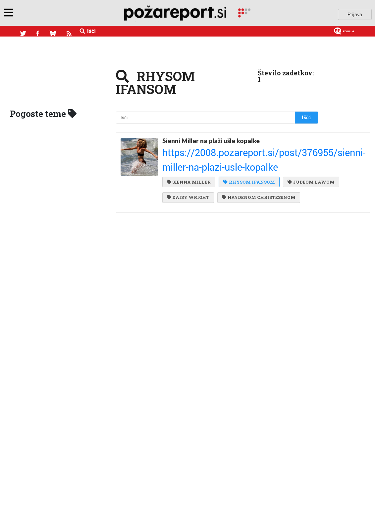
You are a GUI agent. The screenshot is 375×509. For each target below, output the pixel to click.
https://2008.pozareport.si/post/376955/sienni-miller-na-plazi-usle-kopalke (233, 145)
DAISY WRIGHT (246, 170)
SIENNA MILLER (189, 156)
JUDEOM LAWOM (190, 170)
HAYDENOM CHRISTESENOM (203, 183)
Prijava (355, 13)
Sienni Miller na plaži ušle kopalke (211, 137)
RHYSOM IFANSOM (247, 156)
